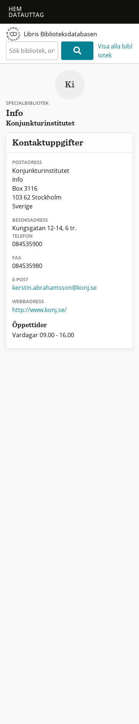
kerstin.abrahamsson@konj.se (54, 288)
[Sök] (77, 50)
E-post (20, 279)
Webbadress (28, 301)
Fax (16, 257)
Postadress (27, 162)
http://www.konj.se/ (39, 310)
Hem (15, 9)
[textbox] (32, 50)
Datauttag (26, 15)
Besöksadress (30, 220)
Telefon (22, 235)
